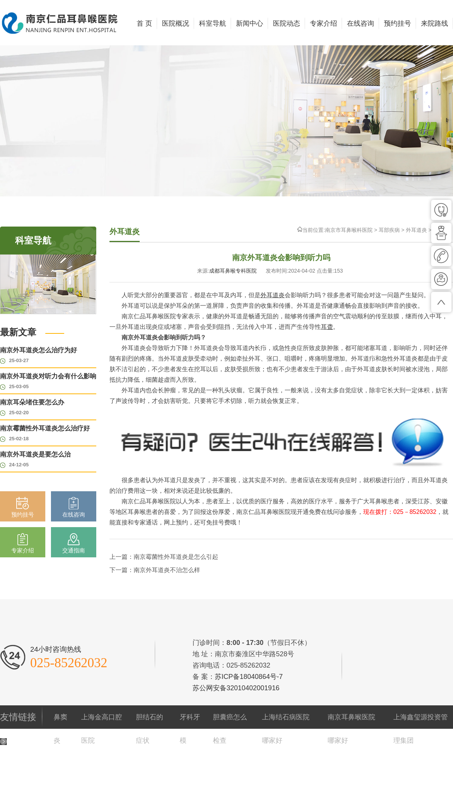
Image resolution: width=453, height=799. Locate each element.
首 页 (144, 23)
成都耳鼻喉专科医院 (233, 271)
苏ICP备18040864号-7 (249, 676)
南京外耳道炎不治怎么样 (167, 570)
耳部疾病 (389, 230)
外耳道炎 (416, 230)
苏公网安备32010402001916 (236, 688)
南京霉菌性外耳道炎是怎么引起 (176, 557)
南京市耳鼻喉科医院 (349, 230)
